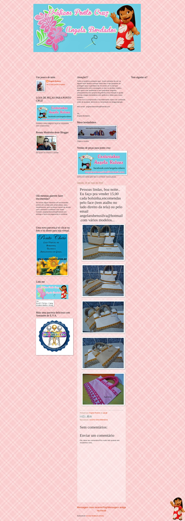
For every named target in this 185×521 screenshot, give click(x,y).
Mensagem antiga (117, 507)
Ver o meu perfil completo (55, 84)
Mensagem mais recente (89, 507)
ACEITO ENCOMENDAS (98, 420)
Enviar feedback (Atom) (95, 516)
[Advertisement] (55, 174)
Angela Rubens (55, 81)
